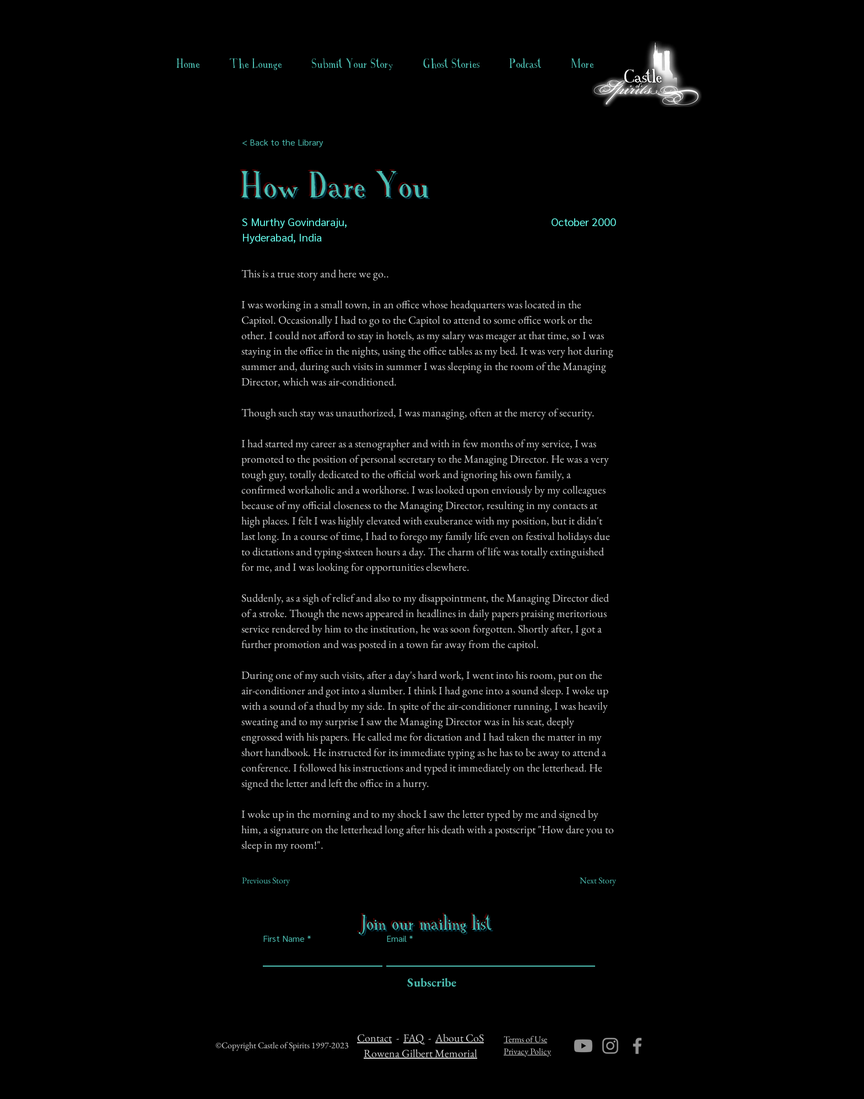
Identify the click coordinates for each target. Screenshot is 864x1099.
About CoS (459, 1038)
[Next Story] (588, 881)
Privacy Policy (527, 1051)
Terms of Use (525, 1039)
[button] (451, 64)
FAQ (413, 1038)
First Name (284, 938)
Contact (374, 1038)
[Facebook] (637, 1046)
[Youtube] (583, 1046)
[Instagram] (610, 1046)
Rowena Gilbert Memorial (420, 1053)
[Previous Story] (278, 881)
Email (396, 938)
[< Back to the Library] (286, 142)
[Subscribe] (429, 983)
